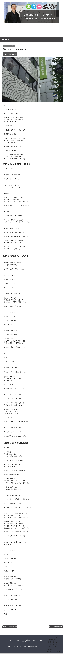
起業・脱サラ (52, 643)
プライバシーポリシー (14, 640)
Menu (7, 40)
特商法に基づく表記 (29, 640)
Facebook (52, 647)
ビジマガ (23, 642)
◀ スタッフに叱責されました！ (10, 627)
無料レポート (52, 650)
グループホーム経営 (9, 46)
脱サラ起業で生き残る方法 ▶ (55, 627)
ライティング (52, 645)
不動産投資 (52, 640)
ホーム (3, 640)
